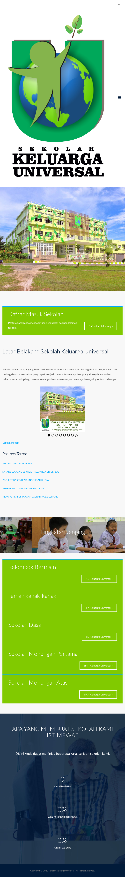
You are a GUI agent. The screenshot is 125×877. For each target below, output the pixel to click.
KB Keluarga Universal (99, 578)
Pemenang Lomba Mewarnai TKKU (23, 488)
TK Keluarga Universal (99, 607)
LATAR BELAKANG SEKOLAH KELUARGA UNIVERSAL (30, 471)
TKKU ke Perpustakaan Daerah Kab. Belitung (30, 496)
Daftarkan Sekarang (100, 326)
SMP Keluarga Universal (98, 665)
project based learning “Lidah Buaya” (26, 480)
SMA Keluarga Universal (17, 463)
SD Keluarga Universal (99, 636)
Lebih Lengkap (11, 442)
